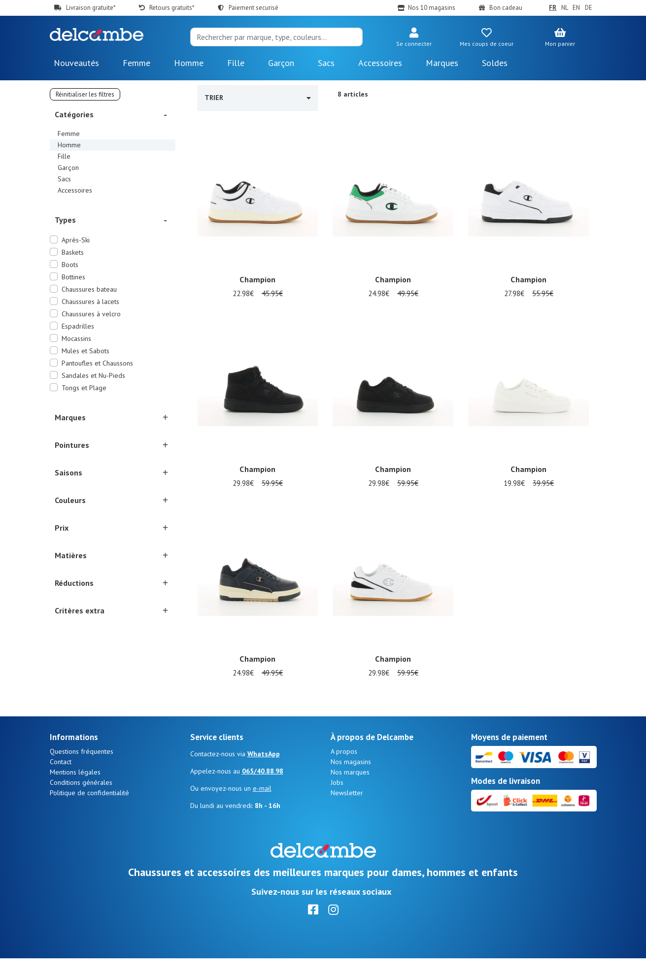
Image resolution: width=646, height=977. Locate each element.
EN (576, 7)
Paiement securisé (253, 7)
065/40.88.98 (262, 789)
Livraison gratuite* (90, 7)
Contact (60, 780)
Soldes (495, 62)
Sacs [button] (326, 62)
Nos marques (350, 790)
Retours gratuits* (171, 7)
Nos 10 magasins (431, 7)
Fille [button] (235, 62)
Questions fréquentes (81, 770)
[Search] (276, 37)
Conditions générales (81, 801)
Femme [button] (136, 62)
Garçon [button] (281, 62)
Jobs (337, 801)
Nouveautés (76, 62)
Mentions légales (75, 790)
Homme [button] (189, 62)
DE (588, 7)
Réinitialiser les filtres (85, 94)
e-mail (262, 807)
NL (564, 7)
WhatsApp (263, 772)
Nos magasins (351, 780)
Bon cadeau (505, 7)
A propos (344, 770)
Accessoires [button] (380, 62)
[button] (413, 38)
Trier (257, 97)
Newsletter (347, 811)
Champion (257, 280)
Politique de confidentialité (89, 811)
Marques (442, 62)
